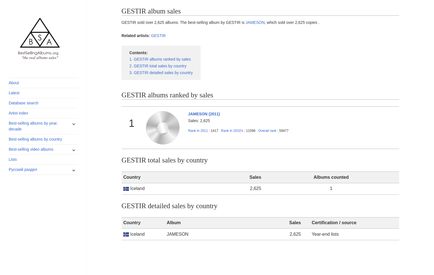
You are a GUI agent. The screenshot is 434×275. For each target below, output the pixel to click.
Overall (267, 131)
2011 (198, 131)
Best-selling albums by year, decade (33, 126)
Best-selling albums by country (35, 139)
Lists (13, 159)
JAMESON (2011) (204, 114)
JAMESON (255, 22)
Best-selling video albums (31, 149)
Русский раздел (23, 169)
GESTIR (158, 35)
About (14, 83)
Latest (14, 93)
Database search (23, 103)
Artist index (18, 113)
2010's (232, 131)
